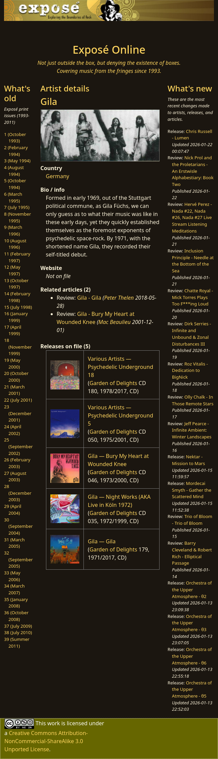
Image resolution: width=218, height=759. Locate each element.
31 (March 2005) (14, 543)
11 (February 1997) (17, 257)
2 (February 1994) (16, 150)
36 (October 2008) (16, 615)
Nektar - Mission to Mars (188, 460)
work (53, 723)
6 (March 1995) (13, 197)
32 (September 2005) (18, 559)
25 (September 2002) (18, 446)
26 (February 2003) (17, 463)
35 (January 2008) (16, 602)
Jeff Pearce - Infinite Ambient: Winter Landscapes (192, 430)
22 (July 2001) (18, 400)
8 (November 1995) (17, 217)
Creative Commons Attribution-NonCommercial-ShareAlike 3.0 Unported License (46, 741)
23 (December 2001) (17, 413)
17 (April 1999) (12, 330)
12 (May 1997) (12, 270)
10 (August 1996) (15, 244)
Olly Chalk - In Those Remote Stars (193, 400)
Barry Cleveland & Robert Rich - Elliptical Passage (192, 553)
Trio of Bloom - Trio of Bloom (192, 519)
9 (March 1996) (13, 230)
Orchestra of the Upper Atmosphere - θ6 (192, 656)
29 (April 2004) (12, 509)
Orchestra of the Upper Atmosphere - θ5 (192, 689)
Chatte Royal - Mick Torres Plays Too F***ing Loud (192, 297)
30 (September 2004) (18, 526)
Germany (57, 176)
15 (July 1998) (18, 307)
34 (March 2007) (14, 589)
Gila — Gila (102, 541)
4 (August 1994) (14, 170)
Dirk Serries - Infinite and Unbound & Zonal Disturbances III (191, 334)
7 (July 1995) (16, 207)
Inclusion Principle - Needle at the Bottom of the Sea (193, 261)
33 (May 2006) (12, 576)
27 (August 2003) (15, 476)
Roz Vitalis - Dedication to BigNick (190, 370)
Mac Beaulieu (114, 322)
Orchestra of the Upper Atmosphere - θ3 (192, 622)
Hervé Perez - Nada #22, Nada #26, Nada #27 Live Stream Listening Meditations (192, 217)
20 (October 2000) (16, 376)
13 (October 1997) (16, 283)
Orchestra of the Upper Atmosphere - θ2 (192, 589)
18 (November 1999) (18, 346)
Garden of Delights (113, 383)
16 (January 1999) (16, 316)
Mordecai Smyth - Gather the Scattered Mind (191, 489)
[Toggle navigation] (35, 30)
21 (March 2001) (14, 390)
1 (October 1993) (15, 137)
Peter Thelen (119, 297)
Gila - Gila (89, 297)
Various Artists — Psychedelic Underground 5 (120, 415)
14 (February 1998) (17, 297)
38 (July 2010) (18, 632)
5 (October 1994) (15, 184)
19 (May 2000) (12, 363)
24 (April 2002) (12, 430)
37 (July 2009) (18, 626)
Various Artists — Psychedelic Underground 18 (120, 367)
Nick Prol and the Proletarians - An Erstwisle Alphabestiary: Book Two (193, 171)
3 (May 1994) (17, 161)
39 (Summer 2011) (16, 642)
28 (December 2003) (17, 493)
